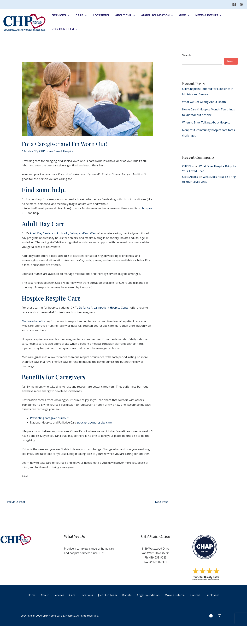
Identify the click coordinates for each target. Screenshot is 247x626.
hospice (147, 208)
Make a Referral (175, 595)
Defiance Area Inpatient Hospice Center (104, 307)
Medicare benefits (33, 321)
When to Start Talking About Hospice (206, 122)
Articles (28, 151)
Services (59, 595)
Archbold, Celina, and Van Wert (76, 233)
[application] (67, 15)
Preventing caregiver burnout (49, 418)
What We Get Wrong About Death (204, 102)
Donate (127, 595)
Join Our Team (107, 595)
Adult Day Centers (41, 233)
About (45, 595)
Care (72, 595)
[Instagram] (242, 5)
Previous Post (14, 502)
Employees (212, 595)
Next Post (163, 502)
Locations (86, 595)
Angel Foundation (148, 595)
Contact (195, 595)
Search (186, 55)
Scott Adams (190, 177)
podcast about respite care (94, 422)
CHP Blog (188, 166)
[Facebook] (234, 5)
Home (32, 595)
